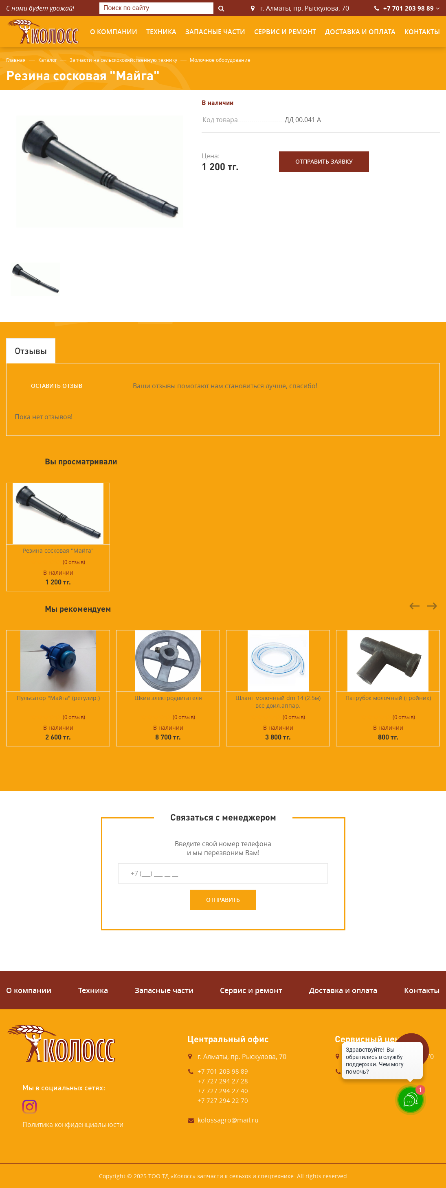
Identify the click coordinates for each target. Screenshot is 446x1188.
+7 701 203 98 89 (408, 8)
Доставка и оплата (360, 31)
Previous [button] (414, 606)
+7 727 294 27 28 (223, 1081)
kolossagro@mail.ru (228, 1120)
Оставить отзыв (56, 385)
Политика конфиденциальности (72, 1124)
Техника (161, 31)
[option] (99, 171)
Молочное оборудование (220, 60)
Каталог (47, 60)
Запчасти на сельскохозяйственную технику (123, 60)
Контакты (422, 31)
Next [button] (432, 606)
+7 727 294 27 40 (223, 1091)
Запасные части (215, 31)
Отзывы (31, 350)
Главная (16, 60)
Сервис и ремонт (285, 31)
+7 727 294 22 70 (223, 1100)
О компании (113, 31)
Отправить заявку (324, 161)
